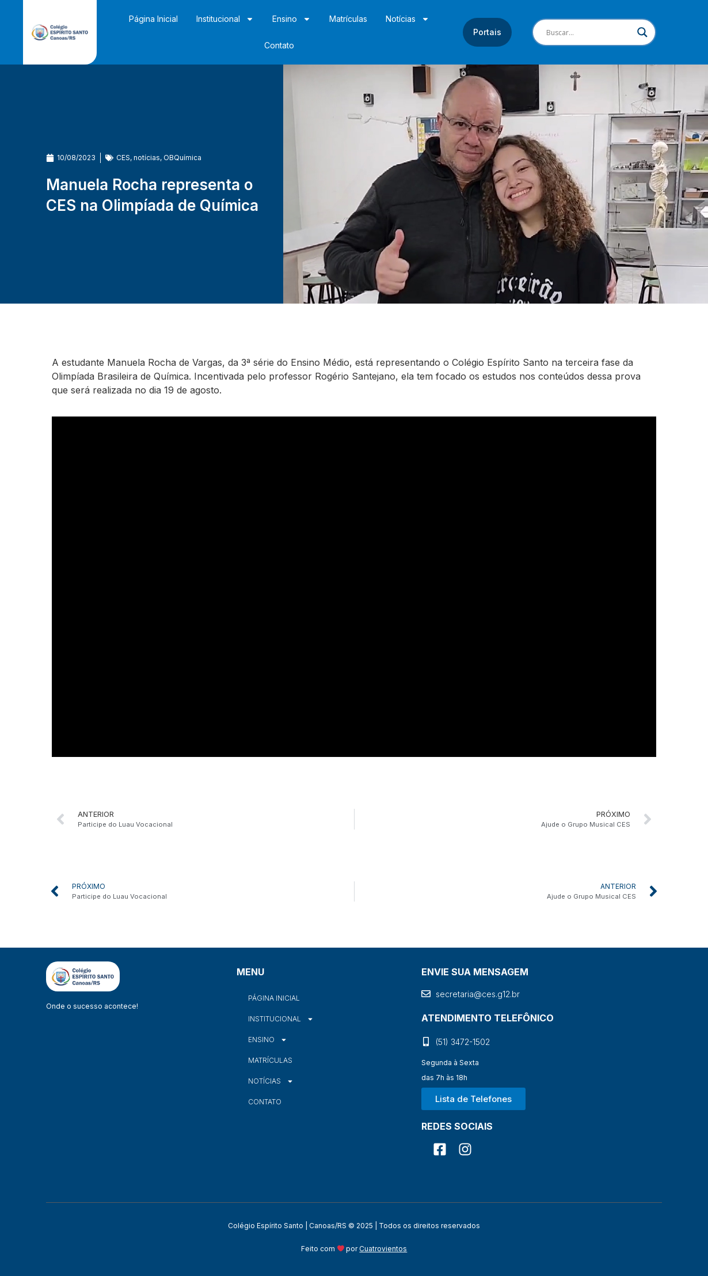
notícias (147, 157)
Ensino (291, 19)
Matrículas (348, 19)
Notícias (407, 19)
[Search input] (588, 32)
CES (123, 157)
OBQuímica (182, 157)
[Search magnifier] (642, 32)
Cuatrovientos (383, 1248)
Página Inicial (153, 19)
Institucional (225, 19)
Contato (279, 45)
